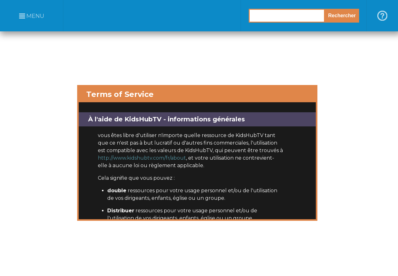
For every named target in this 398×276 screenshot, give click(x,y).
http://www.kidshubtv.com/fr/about (142, 158)
